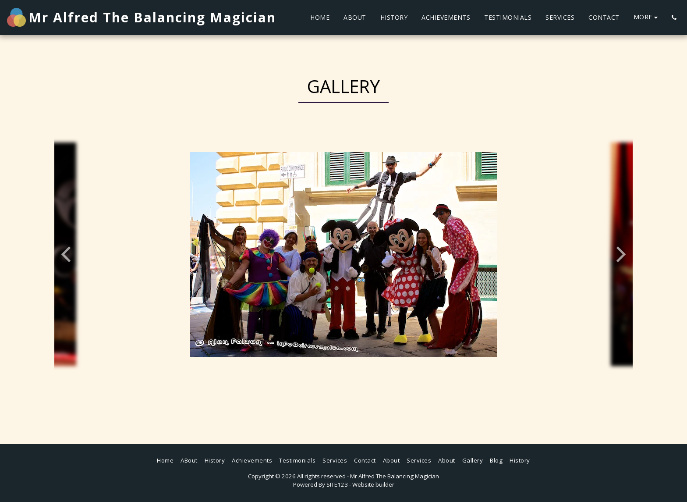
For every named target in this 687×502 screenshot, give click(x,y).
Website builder (373, 484)
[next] (619, 254)
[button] (674, 17)
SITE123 (337, 484)
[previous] (67, 254)
